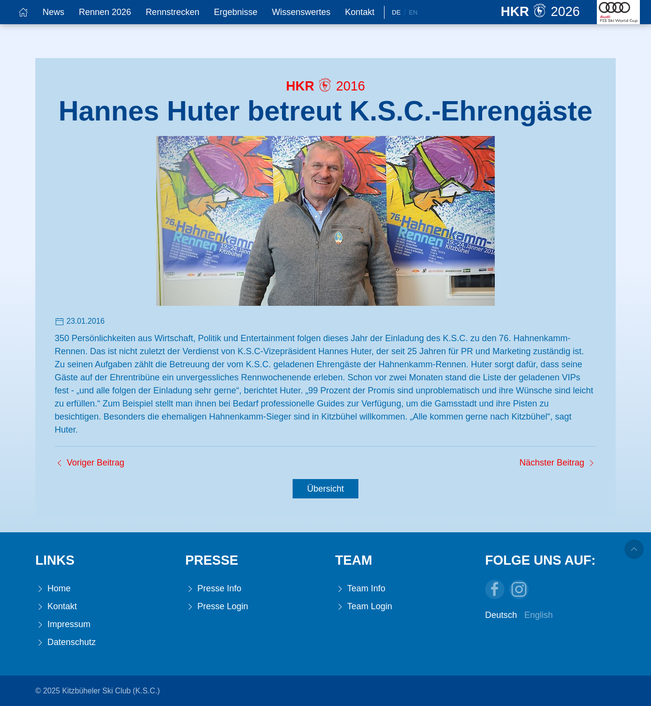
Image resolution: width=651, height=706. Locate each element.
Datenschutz (65, 642)
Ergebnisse (235, 12)
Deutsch (501, 615)
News (53, 12)
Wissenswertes (301, 12)
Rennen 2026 (105, 12)
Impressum (62, 624)
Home (53, 589)
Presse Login (216, 606)
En (413, 12)
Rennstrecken (172, 12)
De (396, 12)
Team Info (360, 589)
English (538, 615)
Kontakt (359, 12)
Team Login (363, 606)
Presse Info (213, 589)
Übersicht (325, 489)
